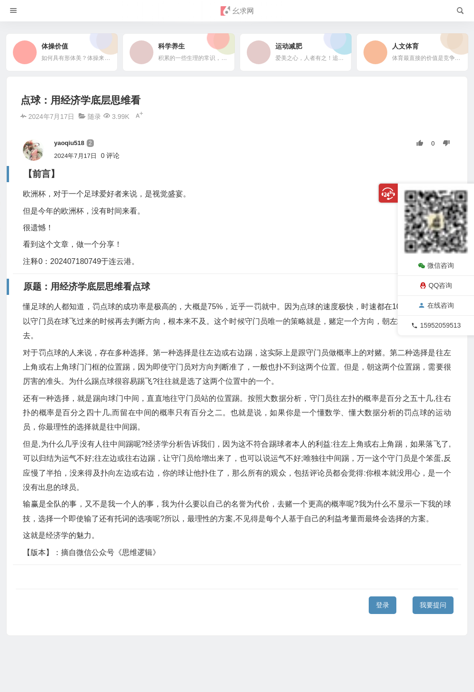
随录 (94, 116)
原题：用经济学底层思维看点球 (57, 577)
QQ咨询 (436, 285)
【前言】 (23, 561)
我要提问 (433, 605)
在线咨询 (436, 305)
